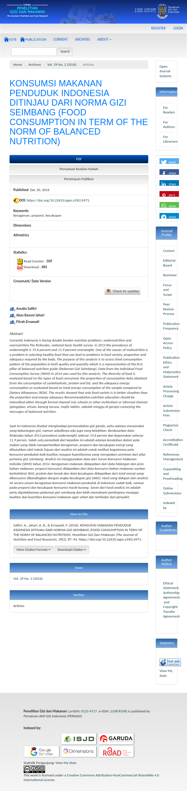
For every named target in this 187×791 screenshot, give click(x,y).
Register (158, 28)
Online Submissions (172, 490)
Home (17, 64)
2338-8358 (118, 711)
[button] (169, 162)
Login (178, 28)
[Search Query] (33, 51)
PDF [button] (79, 159)
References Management (173, 456)
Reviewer (170, 275)
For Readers (169, 110)
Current (60, 39)
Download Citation (72, 550)
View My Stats (165, 673)
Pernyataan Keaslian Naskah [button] (79, 169)
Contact (169, 250)
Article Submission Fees (171, 410)
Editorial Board (169, 262)
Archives (82, 39)
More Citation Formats (33, 550)
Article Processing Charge (171, 391)
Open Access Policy (168, 343)
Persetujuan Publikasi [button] (79, 179)
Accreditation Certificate (173, 442)
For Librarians (170, 139)
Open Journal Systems (165, 71)
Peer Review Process (168, 309)
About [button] (104, 39)
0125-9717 (89, 711)
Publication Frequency (171, 326)
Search (65, 51)
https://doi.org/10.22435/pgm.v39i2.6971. (58, 200)
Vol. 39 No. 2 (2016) (61, 64)
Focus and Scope (167, 290)
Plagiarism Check (170, 427)
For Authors (169, 124)
